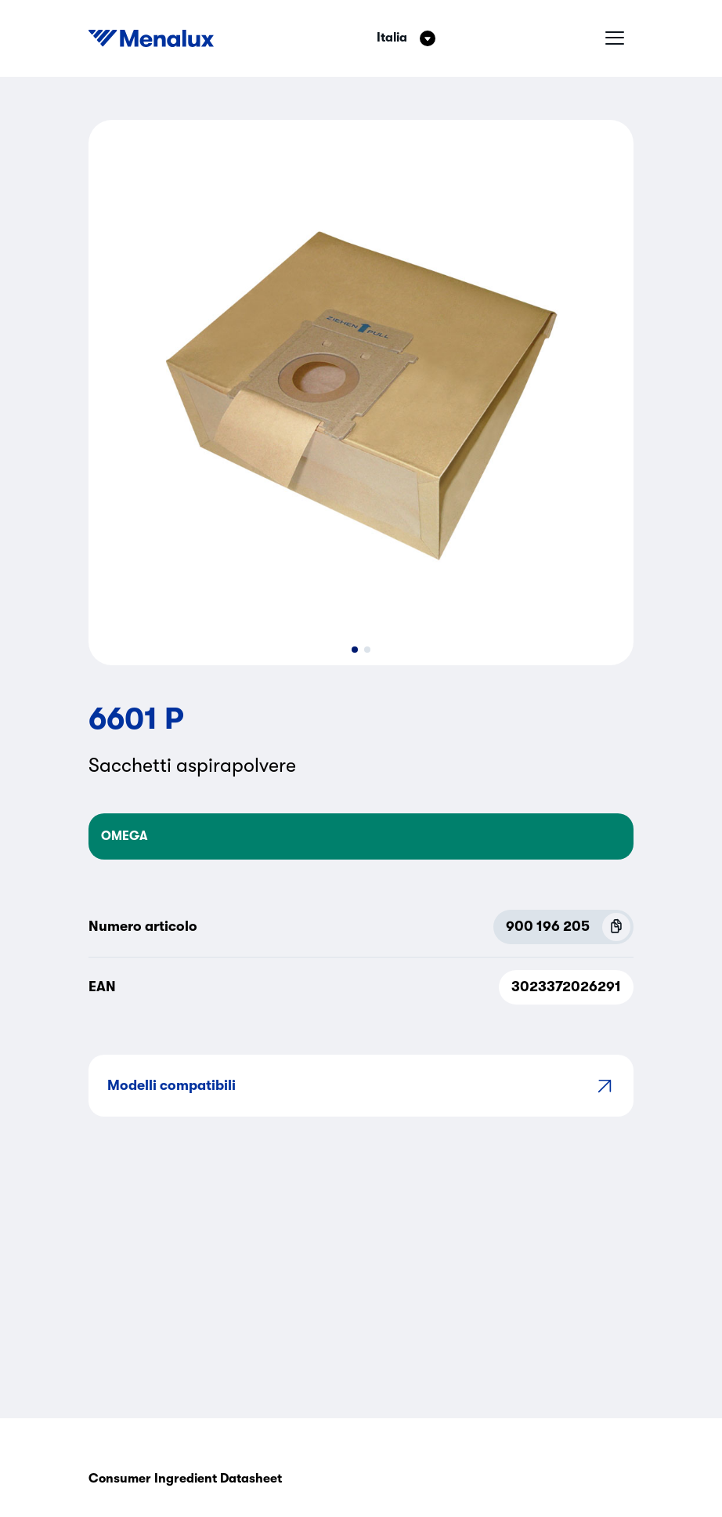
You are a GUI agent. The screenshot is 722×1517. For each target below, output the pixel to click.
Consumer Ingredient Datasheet (185, 1479)
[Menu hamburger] (615, 38)
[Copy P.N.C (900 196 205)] (616, 927)
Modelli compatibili (361, 1085)
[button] (355, 649)
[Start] (151, 38)
